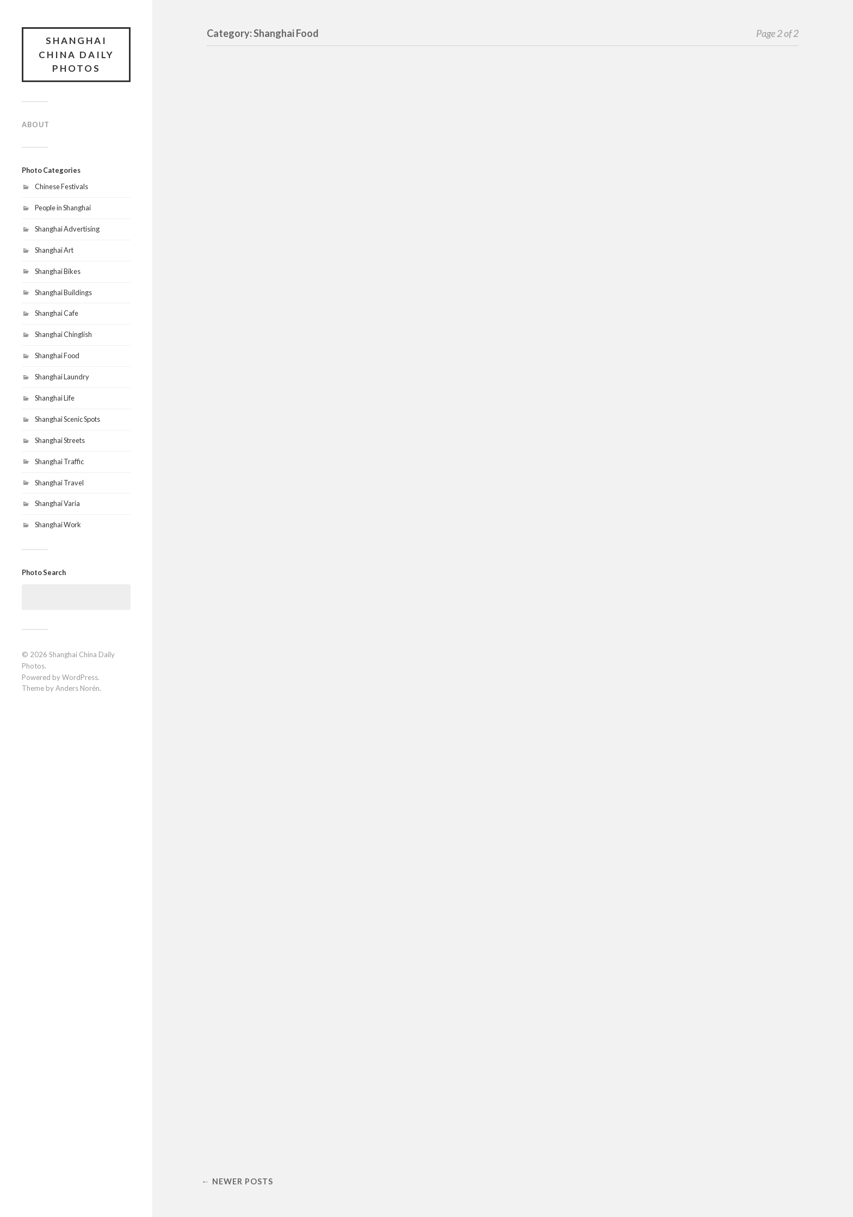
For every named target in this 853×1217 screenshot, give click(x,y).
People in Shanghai (63, 207)
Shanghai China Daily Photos (76, 54)
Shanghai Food (57, 355)
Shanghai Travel (59, 482)
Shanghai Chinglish (63, 334)
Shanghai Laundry (62, 376)
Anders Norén (77, 688)
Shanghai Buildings (63, 292)
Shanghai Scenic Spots (67, 419)
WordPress (80, 677)
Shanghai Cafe (56, 313)
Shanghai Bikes (58, 271)
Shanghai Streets (60, 440)
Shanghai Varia (57, 503)
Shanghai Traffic (59, 461)
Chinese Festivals (61, 186)
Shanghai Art (54, 250)
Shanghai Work (58, 524)
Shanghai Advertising (67, 228)
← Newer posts (237, 1181)
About (36, 124)
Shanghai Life (55, 398)
